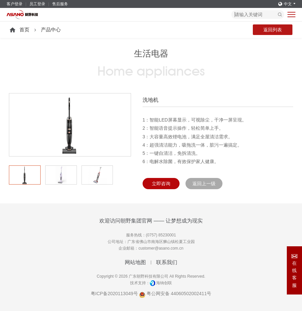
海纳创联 (164, 283)
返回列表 (272, 29)
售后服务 (60, 4)
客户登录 (14, 4)
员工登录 (37, 4)
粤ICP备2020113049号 (114, 293)
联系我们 (166, 262)
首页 (24, 29)
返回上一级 (204, 183)
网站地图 (135, 262)
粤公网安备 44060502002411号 (175, 293)
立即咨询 (161, 183)
